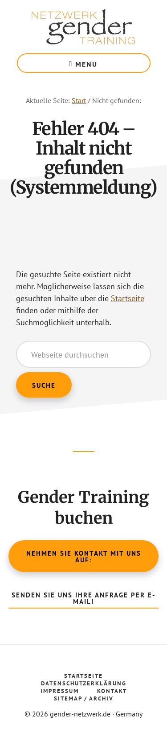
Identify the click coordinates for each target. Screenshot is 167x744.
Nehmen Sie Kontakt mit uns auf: (83, 556)
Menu (86, 64)
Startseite (127, 298)
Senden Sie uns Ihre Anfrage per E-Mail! (83, 598)
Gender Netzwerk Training (84, 26)
